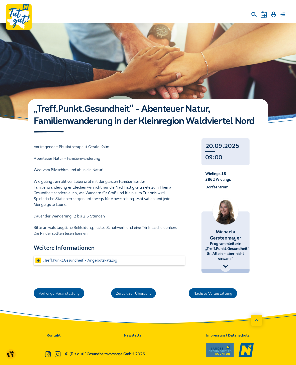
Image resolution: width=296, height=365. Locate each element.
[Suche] (254, 14)
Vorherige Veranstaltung (59, 293)
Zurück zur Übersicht (134, 293)
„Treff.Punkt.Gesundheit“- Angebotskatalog (76, 260)
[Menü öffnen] (283, 14)
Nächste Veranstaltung (213, 293)
